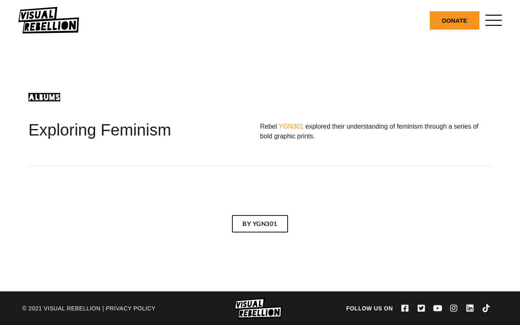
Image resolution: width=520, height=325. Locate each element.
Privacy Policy (130, 308)
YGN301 (290, 126)
